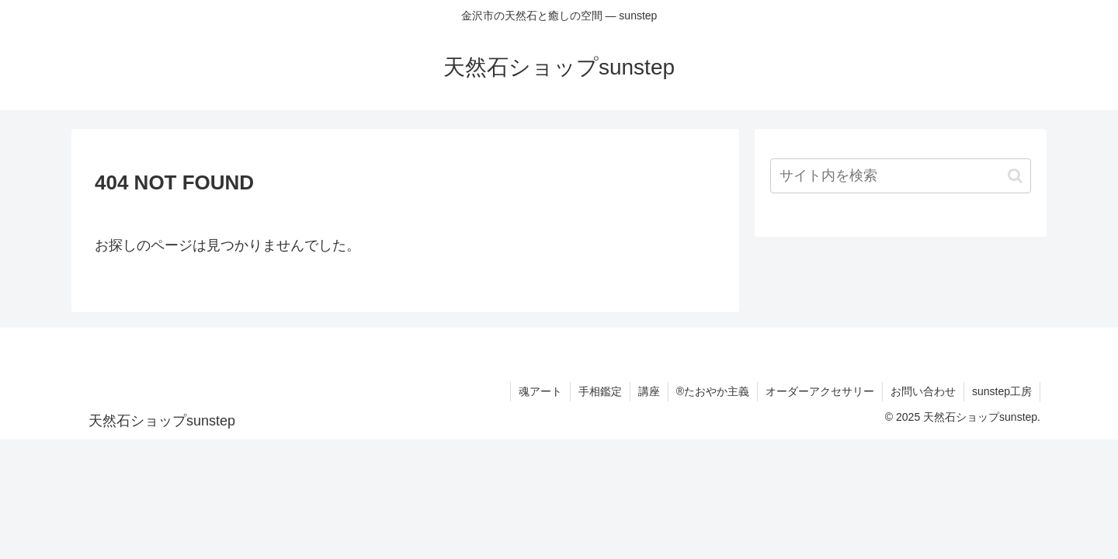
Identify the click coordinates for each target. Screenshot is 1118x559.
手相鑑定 (600, 391)
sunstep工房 (1002, 391)
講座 (649, 391)
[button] (1015, 176)
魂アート (540, 391)
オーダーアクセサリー (820, 391)
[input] (900, 175)
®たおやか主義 (712, 391)
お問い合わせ (923, 391)
